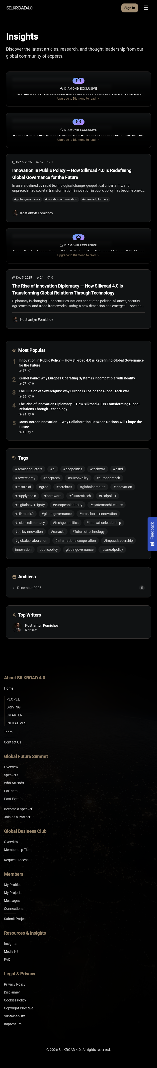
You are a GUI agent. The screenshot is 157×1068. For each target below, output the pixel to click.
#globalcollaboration (31, 541)
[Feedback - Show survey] (152, 534)
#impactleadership (118, 541)
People (13, 699)
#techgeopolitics (65, 523)
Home (8, 688)
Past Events (13, 799)
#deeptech (51, 478)
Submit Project (15, 919)
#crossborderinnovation (98, 514)
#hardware (52, 496)
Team (8, 732)
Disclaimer (12, 992)
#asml (118, 469)
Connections (13, 909)
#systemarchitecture (106, 505)
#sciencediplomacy (30, 523)
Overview (11, 767)
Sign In (129, 8)
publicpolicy (49, 550)
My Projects (13, 893)
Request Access (16, 860)
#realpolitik (107, 496)
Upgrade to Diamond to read (78, 98)
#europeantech (108, 478)
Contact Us (12, 742)
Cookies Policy (15, 1000)
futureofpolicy (112, 550)
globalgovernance (79, 550)
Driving (13, 707)
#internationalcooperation (75, 541)
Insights (10, 944)
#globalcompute (92, 487)
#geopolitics (72, 469)
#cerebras (64, 487)
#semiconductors (28, 469)
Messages (12, 901)
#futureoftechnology (89, 532)
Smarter (14, 715)
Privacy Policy (14, 984)
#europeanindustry (67, 505)
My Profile (11, 885)
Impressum (12, 1024)
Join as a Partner (17, 817)
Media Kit (11, 952)
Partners (10, 791)
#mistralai (23, 487)
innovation (23, 550)
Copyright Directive (18, 1008)
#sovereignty (25, 478)
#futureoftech (80, 496)
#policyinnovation (29, 532)
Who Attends (14, 783)
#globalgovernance (57, 514)
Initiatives (16, 723)
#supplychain (25, 496)
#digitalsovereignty (30, 505)
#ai (52, 469)
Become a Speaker (18, 809)
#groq (43, 487)
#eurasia (58, 532)
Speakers (11, 775)
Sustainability (14, 1016)
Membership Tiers (17, 850)
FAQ (7, 959)
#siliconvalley (78, 478)
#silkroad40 (24, 514)
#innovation (122, 487)
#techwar (97, 469)
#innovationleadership (103, 523)
